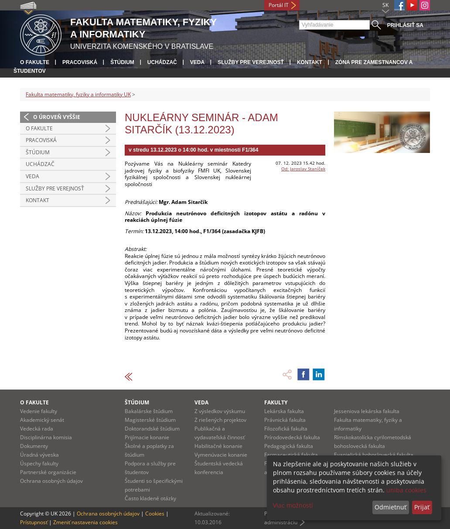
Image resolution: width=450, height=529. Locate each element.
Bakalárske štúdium (149, 411)
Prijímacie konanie (147, 437)
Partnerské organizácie (48, 472)
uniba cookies (406, 490)
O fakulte (34, 62)
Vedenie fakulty (38, 411)
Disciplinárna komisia (46, 437)
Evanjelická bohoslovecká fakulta (373, 454)
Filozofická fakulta (285, 428)
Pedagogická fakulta (288, 446)
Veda (197, 62)
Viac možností (293, 505)
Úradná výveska (39, 454)
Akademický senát (42, 420)
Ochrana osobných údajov (51, 481)
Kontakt (309, 62)
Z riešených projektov (220, 420)
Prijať (422, 507)
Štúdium (122, 62)
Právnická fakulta (285, 420)
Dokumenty (34, 446)
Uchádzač (162, 62)
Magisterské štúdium (150, 420)
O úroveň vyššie (56, 117)
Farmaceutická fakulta (291, 454)
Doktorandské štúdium (152, 428)
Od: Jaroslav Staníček (303, 169)
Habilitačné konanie (218, 446)
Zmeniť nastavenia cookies (85, 522)
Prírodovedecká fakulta (292, 437)
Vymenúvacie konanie (220, 454)
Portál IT (279, 5)
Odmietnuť (390, 507)
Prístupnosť (34, 522)
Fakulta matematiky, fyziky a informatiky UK (78, 94)
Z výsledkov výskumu (219, 411)
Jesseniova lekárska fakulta (366, 411)
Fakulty (275, 402)
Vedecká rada (36, 428)
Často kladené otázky (150, 498)
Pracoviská (79, 62)
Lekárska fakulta (284, 411)
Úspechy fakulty (39, 463)
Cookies (154, 513)
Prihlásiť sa (405, 25)
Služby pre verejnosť (251, 62)
